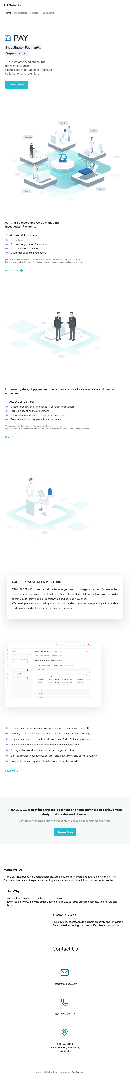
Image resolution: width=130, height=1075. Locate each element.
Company (35, 12)
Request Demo (16, 84)
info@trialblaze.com (65, 984)
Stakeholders (20, 12)
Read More (14, 270)
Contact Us (48, 12)
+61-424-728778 (65, 1014)
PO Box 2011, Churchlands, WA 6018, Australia (65, 1047)
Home (8, 12)
